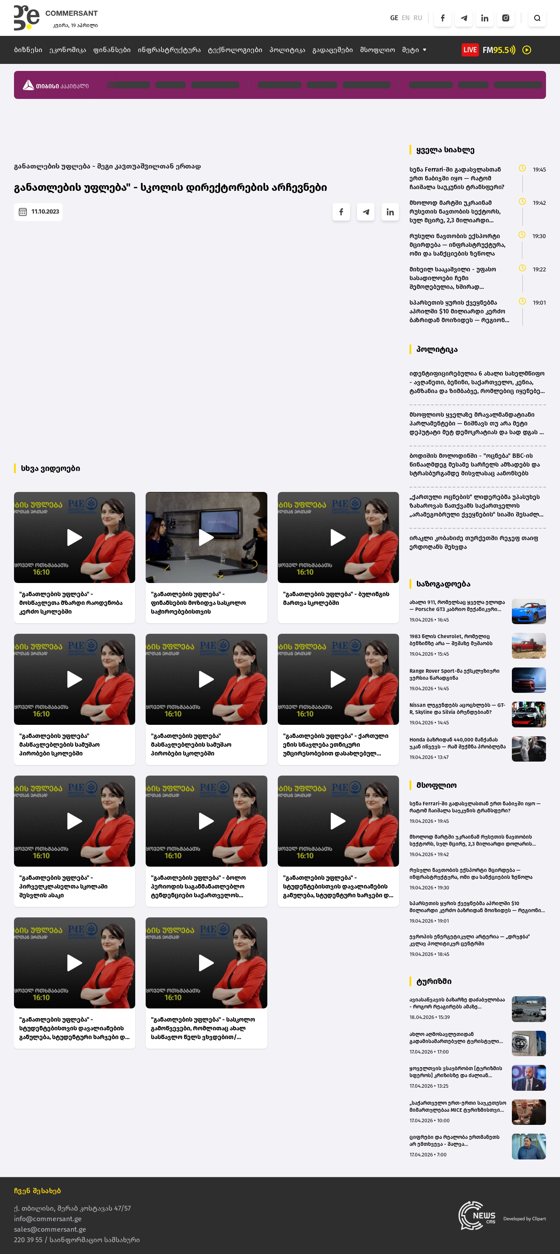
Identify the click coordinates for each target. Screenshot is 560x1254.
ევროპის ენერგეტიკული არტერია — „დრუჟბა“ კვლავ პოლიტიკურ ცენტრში (470, 940)
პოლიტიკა (287, 50)
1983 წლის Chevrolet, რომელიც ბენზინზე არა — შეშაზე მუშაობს (451, 639)
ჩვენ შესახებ (37, 1191)
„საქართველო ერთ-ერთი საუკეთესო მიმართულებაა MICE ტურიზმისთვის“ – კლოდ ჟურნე (458, 1106)
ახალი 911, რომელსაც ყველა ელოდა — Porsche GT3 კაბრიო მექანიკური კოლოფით (457, 606)
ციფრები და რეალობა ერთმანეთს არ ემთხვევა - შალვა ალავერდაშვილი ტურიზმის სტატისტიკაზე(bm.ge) (455, 1141)
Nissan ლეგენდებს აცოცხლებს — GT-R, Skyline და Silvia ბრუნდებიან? (457, 708)
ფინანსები (112, 50)
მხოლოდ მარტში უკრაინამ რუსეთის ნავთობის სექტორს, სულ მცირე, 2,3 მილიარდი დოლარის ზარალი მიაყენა (471, 840)
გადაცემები (332, 50)
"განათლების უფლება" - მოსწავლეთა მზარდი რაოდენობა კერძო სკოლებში (70, 602)
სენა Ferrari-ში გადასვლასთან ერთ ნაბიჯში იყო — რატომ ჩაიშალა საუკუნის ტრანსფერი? (475, 807)
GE (394, 18)
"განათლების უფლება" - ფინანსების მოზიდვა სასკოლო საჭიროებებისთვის (198, 602)
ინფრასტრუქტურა (169, 50)
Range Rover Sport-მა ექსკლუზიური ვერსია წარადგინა (455, 674)
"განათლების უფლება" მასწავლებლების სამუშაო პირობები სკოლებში (59, 744)
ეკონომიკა (67, 50)
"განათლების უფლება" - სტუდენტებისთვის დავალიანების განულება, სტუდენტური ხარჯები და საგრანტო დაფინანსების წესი (337, 887)
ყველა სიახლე (445, 150)
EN (406, 18)
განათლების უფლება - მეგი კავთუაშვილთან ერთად (107, 166)
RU (418, 18)
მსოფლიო (377, 50)
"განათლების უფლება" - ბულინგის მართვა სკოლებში (336, 598)
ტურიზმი (434, 981)
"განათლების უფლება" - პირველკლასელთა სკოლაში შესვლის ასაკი (63, 886)
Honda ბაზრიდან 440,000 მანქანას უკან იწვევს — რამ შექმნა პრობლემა (458, 743)
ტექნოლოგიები (235, 50)
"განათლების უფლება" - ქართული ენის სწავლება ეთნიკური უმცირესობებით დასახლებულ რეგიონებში (335, 745)
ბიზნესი (28, 50)
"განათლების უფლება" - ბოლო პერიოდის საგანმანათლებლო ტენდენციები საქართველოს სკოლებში (198, 887)
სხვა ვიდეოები (50, 468)
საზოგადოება (443, 584)
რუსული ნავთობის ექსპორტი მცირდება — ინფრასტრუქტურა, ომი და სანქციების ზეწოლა (471, 873)
